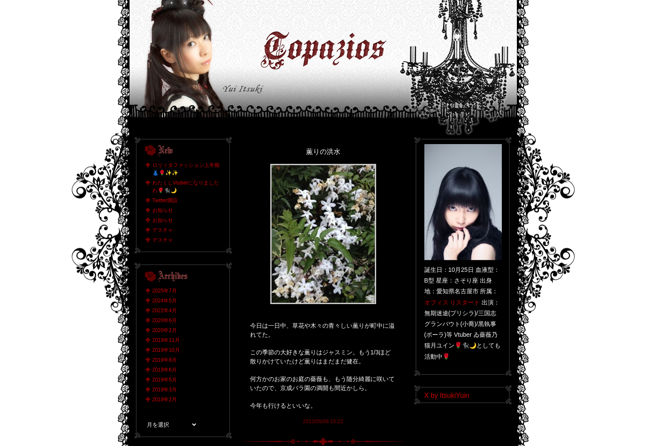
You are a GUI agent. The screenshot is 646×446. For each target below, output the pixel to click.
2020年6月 (164, 320)
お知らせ (162, 210)
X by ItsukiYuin (447, 395)
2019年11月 (166, 340)
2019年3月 (164, 390)
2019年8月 (164, 360)
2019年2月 (164, 400)
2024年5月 (164, 301)
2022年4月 (164, 311)
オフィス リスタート (452, 302)
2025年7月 (164, 291)
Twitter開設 (165, 200)
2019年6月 (164, 370)
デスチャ (162, 230)
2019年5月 (164, 380)
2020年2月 (164, 330)
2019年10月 (166, 350)
